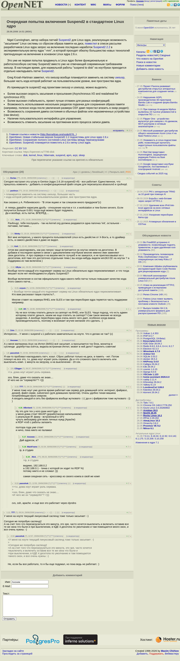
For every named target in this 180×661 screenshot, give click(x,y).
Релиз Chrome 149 (153, 294)
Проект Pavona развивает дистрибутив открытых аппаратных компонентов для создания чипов (156, 89)
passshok (14, 353)
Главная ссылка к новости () (43, 134)
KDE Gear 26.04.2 (152, 343)
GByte (18, 267)
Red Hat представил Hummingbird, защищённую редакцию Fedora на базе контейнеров (152, 156)
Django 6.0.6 (149, 372)
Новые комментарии (148, 65)
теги (140, 4)
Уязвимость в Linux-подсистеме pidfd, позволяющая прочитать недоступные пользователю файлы (157, 143)
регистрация (156, 1)
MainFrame (32, 447)
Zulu (12, 330)
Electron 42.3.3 (151, 348)
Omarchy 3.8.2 (150, 423)
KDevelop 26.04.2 (152, 382)
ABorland (27, 408)
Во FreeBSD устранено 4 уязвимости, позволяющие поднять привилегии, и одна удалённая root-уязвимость (157, 246)
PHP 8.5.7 (148, 336)
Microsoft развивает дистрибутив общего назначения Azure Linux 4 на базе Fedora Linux (158, 133)
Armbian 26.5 (150, 410)
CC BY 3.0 (21, 148)
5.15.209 (149, 438)
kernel (32, 155)
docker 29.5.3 (150, 359)
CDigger (18, 368)
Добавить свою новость (150, 69)
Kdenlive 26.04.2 (151, 390)
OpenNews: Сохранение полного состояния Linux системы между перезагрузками (56, 139)
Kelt (16, 246)
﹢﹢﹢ (50, 178)
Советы (157, 184)
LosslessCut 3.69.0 (153, 387)
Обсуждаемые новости (156, 235)
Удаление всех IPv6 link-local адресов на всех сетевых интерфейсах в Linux (156, 208)
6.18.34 (154, 436)
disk (25, 155)
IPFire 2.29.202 (151, 418)
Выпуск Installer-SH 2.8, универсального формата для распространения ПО (154, 311)
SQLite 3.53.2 (150, 356)
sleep (82, 155)
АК (24, 309)
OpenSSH (149, 27)
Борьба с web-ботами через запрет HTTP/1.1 (155, 199)
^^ (46, 220)
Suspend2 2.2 (101, 47)
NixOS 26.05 (149, 413)
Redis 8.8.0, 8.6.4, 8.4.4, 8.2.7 (158, 346)
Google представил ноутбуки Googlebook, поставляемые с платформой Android (155, 166)
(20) (21, 171)
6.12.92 (163, 436)
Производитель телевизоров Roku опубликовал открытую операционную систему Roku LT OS (155, 258)
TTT (21, 387)
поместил (91, 43)
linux (39, 155)
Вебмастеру (172, 657)
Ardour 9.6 (149, 354)
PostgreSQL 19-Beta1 (154, 338)
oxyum (23, 288)
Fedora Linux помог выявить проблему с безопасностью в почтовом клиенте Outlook (155, 301)
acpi (75, 155)
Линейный (97, 172)
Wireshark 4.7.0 (151, 351)
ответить (41, 178)
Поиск (133, 4)
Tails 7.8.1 (148, 402)
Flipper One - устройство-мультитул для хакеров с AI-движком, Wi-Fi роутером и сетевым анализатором (158, 122)
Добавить (142, 657)
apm (69, 155)
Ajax (75, 172)
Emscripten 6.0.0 (152, 341)
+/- (106, 172)
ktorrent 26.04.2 (151, 392)
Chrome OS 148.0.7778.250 (157, 405)
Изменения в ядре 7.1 (147, 442)
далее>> (173, 395)
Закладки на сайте (13, 655)
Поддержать (156, 657)
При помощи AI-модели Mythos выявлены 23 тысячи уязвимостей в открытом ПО (157, 112)
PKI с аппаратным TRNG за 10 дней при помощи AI (156, 192)
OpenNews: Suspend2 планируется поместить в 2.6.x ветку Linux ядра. (50, 142)
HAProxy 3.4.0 (151, 361)
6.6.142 (172, 436)
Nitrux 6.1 (148, 428)
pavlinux (14, 191)
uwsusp (119, 77)
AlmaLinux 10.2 (151, 420)
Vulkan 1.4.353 (150, 333)
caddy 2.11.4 (149, 379)
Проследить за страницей (17, 657)
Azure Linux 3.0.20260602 (156, 407)
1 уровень (84, 172)
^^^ (49, 220)
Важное (156, 79)
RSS (128, 172)
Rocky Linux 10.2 (152, 415)
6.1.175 (139, 438)
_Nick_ (17, 220)
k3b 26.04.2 (149, 366)
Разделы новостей (147, 55)
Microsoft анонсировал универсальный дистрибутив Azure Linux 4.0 (156, 278)
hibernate (49, 155)
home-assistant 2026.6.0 (156, 377)
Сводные (165, 55)
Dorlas (13, 178)
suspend (60, 155)
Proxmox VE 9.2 (151, 425)
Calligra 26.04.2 (151, 364)
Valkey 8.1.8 (149, 384)
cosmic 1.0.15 (150, 369)
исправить (118, 130)
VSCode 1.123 (150, 374)
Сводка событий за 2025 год (153, 173)
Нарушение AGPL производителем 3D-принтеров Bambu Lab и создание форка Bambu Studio (157, 101)
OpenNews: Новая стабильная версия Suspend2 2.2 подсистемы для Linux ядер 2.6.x (58, 137)
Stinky (17, 234)
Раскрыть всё (117, 172)
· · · (56, 178)
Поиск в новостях (146, 62)
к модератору (68, 178)
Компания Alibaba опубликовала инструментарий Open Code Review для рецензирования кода (157, 269)
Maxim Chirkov (170, 655)
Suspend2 (65, 40)
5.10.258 (159, 438)
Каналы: (141, 51)
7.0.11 (146, 436)
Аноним (14, 340)
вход (147, 1)
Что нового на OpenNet (149, 58)
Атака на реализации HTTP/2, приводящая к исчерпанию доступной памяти (156, 287)
